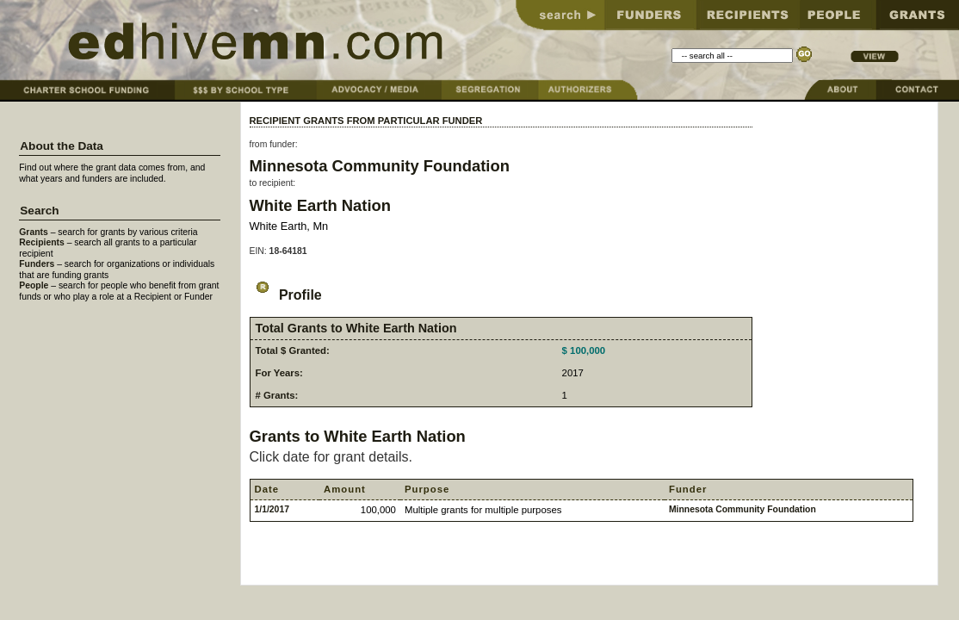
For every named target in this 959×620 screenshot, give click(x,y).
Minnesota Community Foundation (380, 166)
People (33, 285)
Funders (36, 264)
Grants (33, 232)
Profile (286, 295)
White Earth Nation (321, 205)
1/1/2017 (272, 509)
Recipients (42, 242)
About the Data (61, 146)
